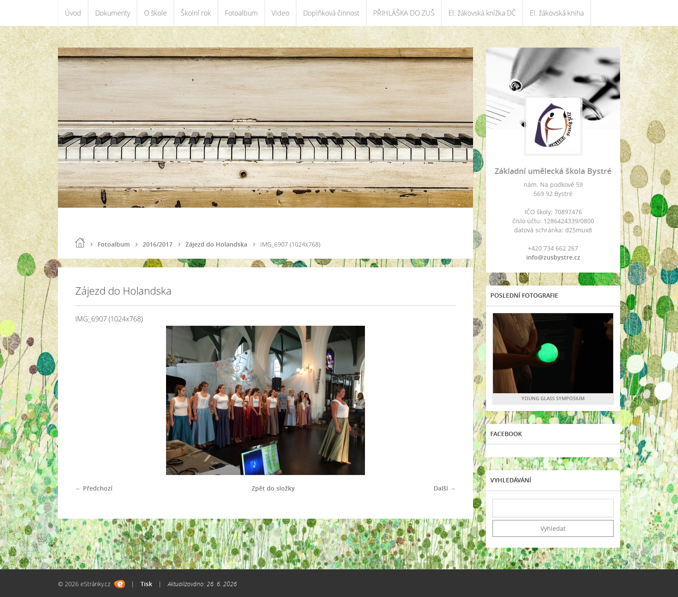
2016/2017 (158, 244)
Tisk (146, 584)
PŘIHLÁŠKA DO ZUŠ (404, 13)
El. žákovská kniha (557, 13)
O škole (155, 13)
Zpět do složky (273, 488)
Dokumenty (112, 13)
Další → (445, 488)
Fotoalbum (241, 13)
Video (280, 13)
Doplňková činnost (331, 13)
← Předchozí (93, 488)
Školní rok (196, 13)
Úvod (73, 13)
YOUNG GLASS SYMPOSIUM (553, 398)
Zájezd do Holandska (216, 244)
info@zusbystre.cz (553, 257)
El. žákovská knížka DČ (482, 13)
